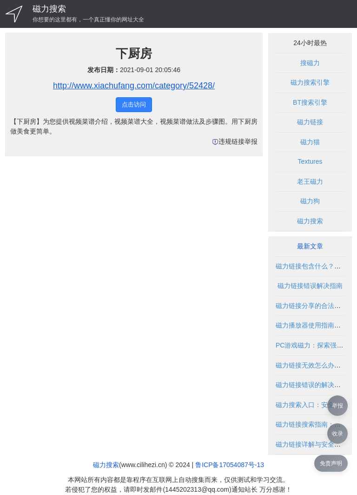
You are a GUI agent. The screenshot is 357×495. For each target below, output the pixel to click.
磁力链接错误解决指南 (310, 285)
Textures (310, 161)
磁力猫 (310, 142)
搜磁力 (310, 63)
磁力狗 (310, 201)
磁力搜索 (49, 9)
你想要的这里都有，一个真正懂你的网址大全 (88, 19)
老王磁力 (310, 181)
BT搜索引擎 (310, 102)
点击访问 (134, 104)
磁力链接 (310, 122)
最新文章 (310, 246)
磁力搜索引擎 (310, 82)
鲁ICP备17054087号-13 (229, 464)
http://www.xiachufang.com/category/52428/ (134, 85)
